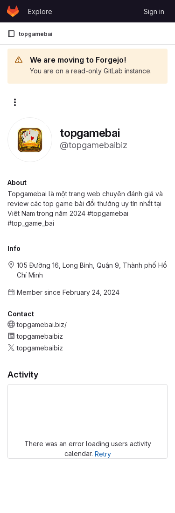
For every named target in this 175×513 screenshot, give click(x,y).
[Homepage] (13, 11)
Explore (40, 11)
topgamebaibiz (40, 336)
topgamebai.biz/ (42, 324)
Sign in (154, 11)
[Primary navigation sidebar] (11, 33)
